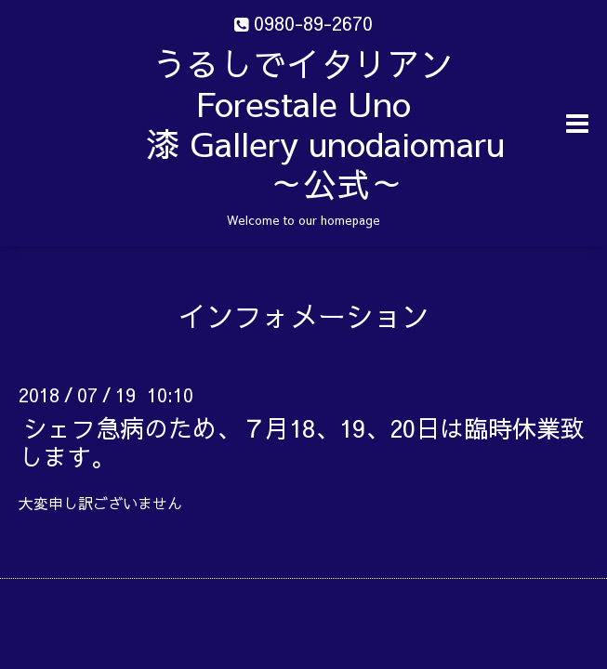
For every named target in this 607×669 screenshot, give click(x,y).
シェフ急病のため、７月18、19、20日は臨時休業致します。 (302, 442)
